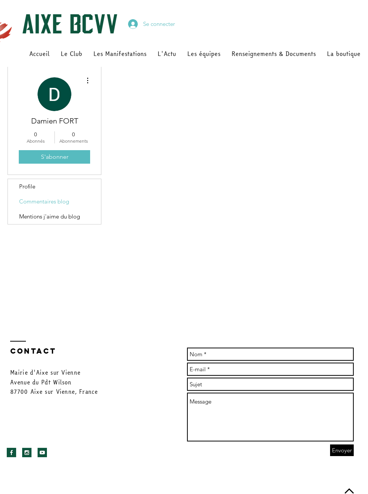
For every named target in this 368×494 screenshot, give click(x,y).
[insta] (27, 452)
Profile (27, 186)
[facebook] (11, 452)
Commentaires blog (44, 201)
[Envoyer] (342, 450)
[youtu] (42, 452)
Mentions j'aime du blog (49, 216)
